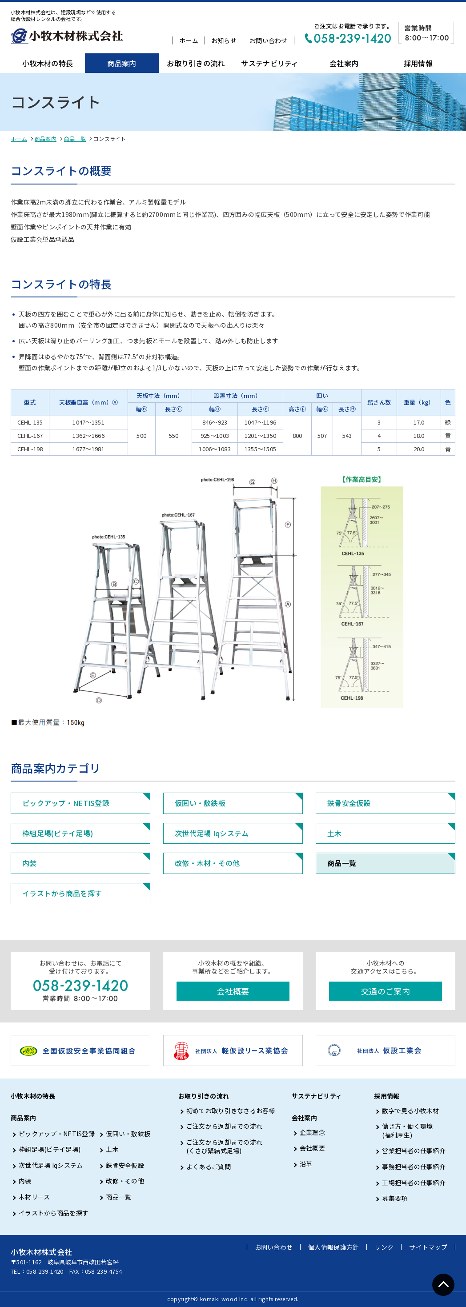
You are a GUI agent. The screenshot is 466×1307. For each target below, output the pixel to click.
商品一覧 (75, 138)
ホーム (188, 40)
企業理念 (312, 1132)
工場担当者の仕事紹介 (414, 1183)
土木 (334, 833)
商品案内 (121, 63)
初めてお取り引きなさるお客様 (230, 1111)
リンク (384, 1247)
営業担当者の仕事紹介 (414, 1151)
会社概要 (233, 991)
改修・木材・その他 (207, 863)
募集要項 (394, 1198)
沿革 (306, 1164)
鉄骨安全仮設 (349, 803)
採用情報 (418, 63)
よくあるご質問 (208, 1167)
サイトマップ (428, 1247)
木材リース (34, 1197)
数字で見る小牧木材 (410, 1111)
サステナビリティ (269, 63)
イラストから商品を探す (62, 893)
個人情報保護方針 (333, 1247)
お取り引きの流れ (196, 63)
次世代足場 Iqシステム (212, 833)
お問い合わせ (268, 40)
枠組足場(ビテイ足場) (57, 833)
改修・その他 (125, 1181)
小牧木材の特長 (47, 63)
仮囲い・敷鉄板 (200, 803)
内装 (29, 863)
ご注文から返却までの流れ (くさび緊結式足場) (224, 1146)
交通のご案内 (385, 991)
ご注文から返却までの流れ (224, 1126)
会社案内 (343, 63)
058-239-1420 (44, 1271)
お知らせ (224, 40)
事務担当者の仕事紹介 (414, 1167)
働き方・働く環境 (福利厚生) (407, 1130)
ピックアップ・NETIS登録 (65, 803)
